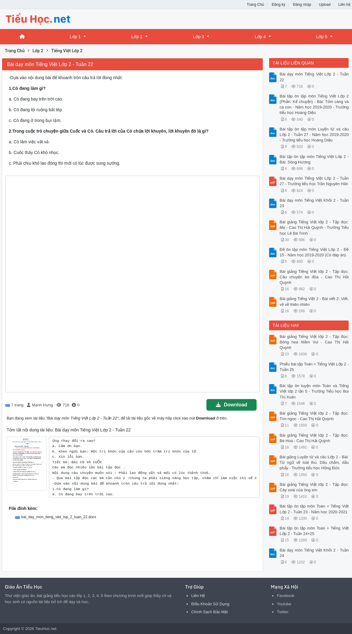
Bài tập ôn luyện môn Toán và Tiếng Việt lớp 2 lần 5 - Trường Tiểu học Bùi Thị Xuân (314, 391)
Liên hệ (344, 4)
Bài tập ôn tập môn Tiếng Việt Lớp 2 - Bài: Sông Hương (314, 159)
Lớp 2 (136, 36)
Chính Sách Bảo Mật (209, 612)
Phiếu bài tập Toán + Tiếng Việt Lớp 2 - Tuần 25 (314, 367)
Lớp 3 (198, 36)
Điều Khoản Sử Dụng (210, 604)
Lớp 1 (75, 36)
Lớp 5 (321, 36)
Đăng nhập (302, 4)
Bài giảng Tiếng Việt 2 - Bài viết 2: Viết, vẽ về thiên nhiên (314, 301)
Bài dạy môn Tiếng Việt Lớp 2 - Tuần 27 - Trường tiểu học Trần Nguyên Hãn (314, 181)
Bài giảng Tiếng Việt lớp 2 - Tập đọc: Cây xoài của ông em (314, 487)
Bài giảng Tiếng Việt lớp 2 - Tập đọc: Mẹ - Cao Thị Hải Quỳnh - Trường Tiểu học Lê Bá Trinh (314, 227)
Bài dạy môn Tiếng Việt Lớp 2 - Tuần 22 (314, 77)
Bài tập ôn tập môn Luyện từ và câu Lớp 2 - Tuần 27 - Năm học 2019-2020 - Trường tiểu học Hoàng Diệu (314, 134)
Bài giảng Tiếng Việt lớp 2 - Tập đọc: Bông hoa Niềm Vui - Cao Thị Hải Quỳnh (314, 342)
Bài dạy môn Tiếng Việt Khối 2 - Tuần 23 (314, 203)
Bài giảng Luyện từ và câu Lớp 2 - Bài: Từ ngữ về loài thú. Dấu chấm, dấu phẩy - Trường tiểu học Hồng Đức (314, 462)
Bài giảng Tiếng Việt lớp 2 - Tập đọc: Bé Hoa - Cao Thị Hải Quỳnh (314, 438)
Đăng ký (278, 4)
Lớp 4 (260, 36)
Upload (325, 4)
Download (231, 404)
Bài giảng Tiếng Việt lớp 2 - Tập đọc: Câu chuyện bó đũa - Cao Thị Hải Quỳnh (314, 277)
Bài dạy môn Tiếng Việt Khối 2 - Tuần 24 (314, 553)
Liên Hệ (198, 595)
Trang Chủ (255, 4)
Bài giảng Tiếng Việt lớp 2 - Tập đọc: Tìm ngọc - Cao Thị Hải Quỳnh (314, 416)
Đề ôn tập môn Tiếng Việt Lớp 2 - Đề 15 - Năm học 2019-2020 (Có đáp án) (314, 252)
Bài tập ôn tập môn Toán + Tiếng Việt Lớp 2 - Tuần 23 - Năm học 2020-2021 (314, 509)
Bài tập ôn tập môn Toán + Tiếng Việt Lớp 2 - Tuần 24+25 (314, 531)
